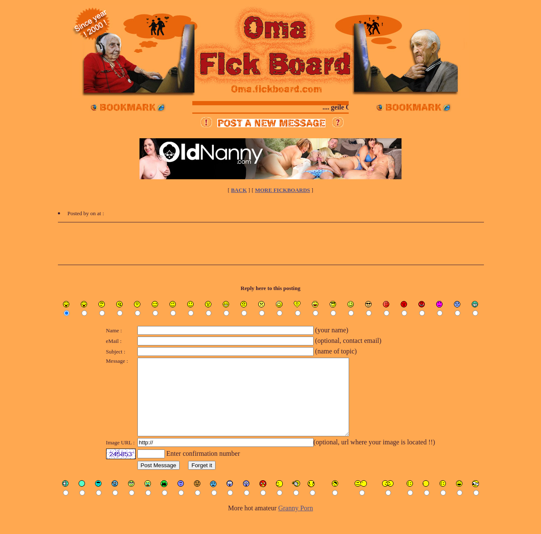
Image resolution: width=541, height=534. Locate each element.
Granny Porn (295, 523)
